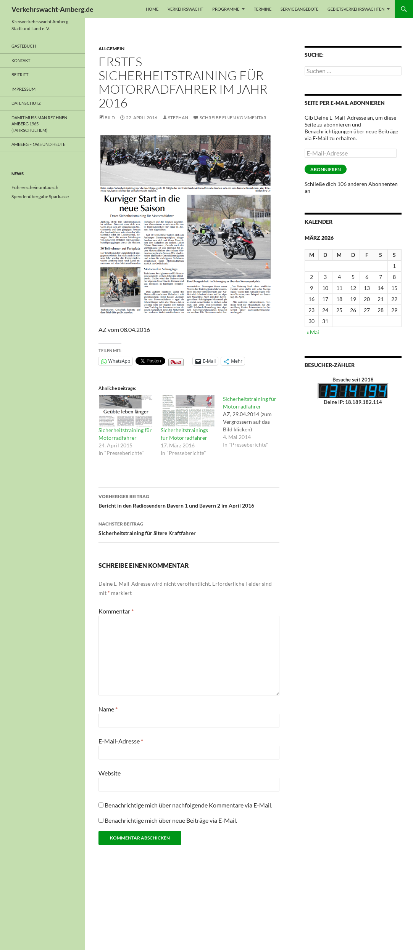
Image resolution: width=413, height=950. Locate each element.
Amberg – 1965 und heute (38, 144)
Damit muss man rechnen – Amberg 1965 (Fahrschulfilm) (40, 124)
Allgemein (111, 48)
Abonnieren (325, 169)
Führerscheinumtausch (34, 187)
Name (108, 709)
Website (109, 773)
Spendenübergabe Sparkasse (40, 196)
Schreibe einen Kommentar (233, 117)
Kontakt (20, 60)
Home (152, 8)
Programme (225, 8)
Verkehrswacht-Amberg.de (52, 9)
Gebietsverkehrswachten (355, 8)
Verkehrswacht (185, 8)
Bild (110, 117)
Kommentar (116, 611)
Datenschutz (26, 103)
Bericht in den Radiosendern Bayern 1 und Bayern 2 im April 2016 (188, 500)
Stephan (178, 117)
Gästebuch (23, 45)
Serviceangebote (299, 8)
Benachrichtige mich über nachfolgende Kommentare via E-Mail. (188, 805)
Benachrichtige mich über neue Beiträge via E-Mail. (171, 820)
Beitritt (19, 74)
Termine (262, 8)
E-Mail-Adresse (120, 741)
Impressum (23, 89)
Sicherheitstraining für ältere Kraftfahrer (188, 527)
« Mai (313, 332)
